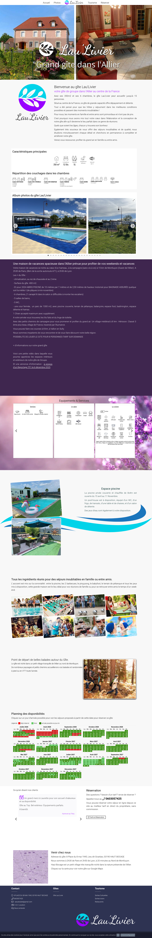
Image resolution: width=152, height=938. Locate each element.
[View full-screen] (133, 200)
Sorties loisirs (99, 899)
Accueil (46, 2)
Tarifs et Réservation (96, 817)
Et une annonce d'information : (28, 364)
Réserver (105, 2)
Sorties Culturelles (101, 895)
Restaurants (99, 902)
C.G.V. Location (18, 905)
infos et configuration (127, 935)
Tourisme (92, 2)
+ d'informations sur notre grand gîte (30, 345)
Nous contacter (18, 908)
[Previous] (15, 226)
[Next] (132, 226)
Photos (57, 2)
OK (118, 935)
